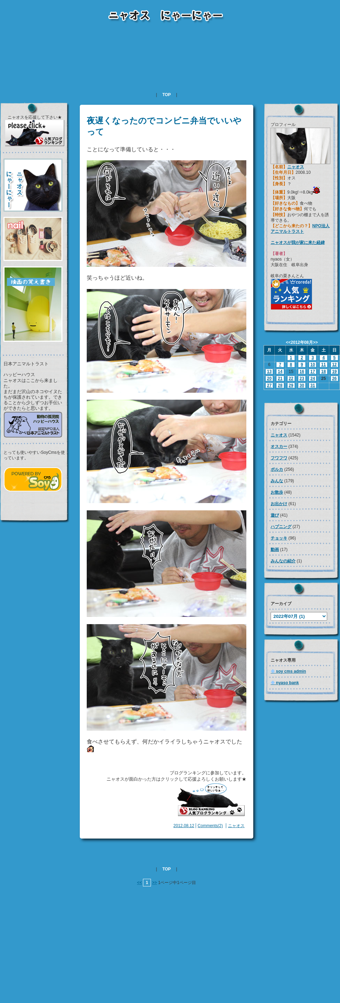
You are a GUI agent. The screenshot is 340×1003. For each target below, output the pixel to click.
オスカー (279, 446)
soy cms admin (288, 671)
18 (323, 371)
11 (323, 364)
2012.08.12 (183, 825)
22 (291, 378)
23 (301, 378)
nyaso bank (285, 682)
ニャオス (236, 825)
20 (269, 378)
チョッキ (279, 538)
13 (269, 371)
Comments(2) (210, 825)
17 (313, 371)
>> (154, 882)
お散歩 (277, 492)
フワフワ (279, 458)
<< (139, 882)
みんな (277, 480)
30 (301, 385)
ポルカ (277, 469)
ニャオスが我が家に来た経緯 (298, 242)
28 (280, 385)
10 (313, 364)
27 (269, 385)
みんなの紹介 (283, 561)
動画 (275, 549)
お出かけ (279, 503)
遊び (275, 515)
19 (334, 371)
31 (313, 385)
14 (280, 371)
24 (313, 378)
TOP (166, 94)
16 (301, 371)
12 (334, 364)
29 (291, 385)
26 (334, 378)
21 (280, 378)
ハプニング (281, 526)
